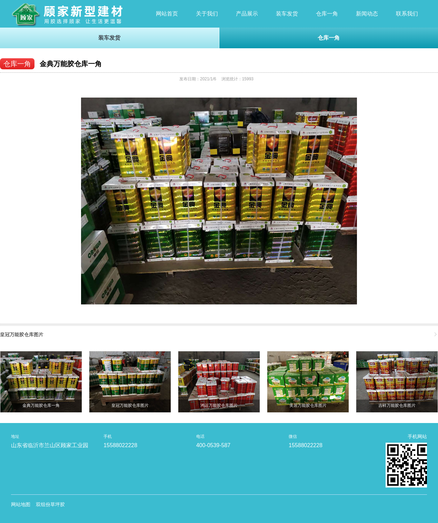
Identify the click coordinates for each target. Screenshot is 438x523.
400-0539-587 (213, 445)
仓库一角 (327, 14)
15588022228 (120, 445)
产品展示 (247, 14)
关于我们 (207, 14)
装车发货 (287, 14)
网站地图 (20, 504)
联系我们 (407, 14)
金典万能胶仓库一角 (71, 64)
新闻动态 (367, 14)
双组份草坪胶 (50, 504)
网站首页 (167, 14)
